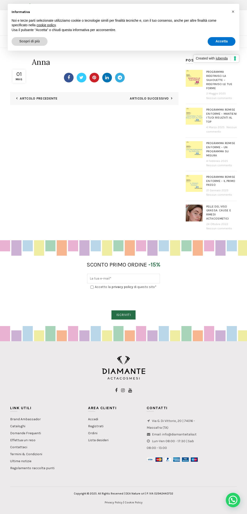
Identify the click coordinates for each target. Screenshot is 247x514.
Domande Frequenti (25, 433)
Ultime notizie (20, 461)
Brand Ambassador (25, 419)
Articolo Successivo (149, 98)
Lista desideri (98, 440)
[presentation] (123, 300)
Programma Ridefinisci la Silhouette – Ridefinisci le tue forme (219, 80)
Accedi (93, 419)
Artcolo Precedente (38, 98)
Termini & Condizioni (26, 454)
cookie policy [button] (46, 25)
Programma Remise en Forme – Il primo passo (220, 181)
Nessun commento (219, 98)
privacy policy (122, 287)
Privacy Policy (114, 502)
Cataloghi (17, 426)
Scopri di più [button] (29, 41)
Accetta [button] (221, 41)
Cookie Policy (134, 502)
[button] (233, 500)
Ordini (92, 433)
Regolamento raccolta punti (32, 468)
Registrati (95, 426)
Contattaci (18, 447)
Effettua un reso (22, 440)
